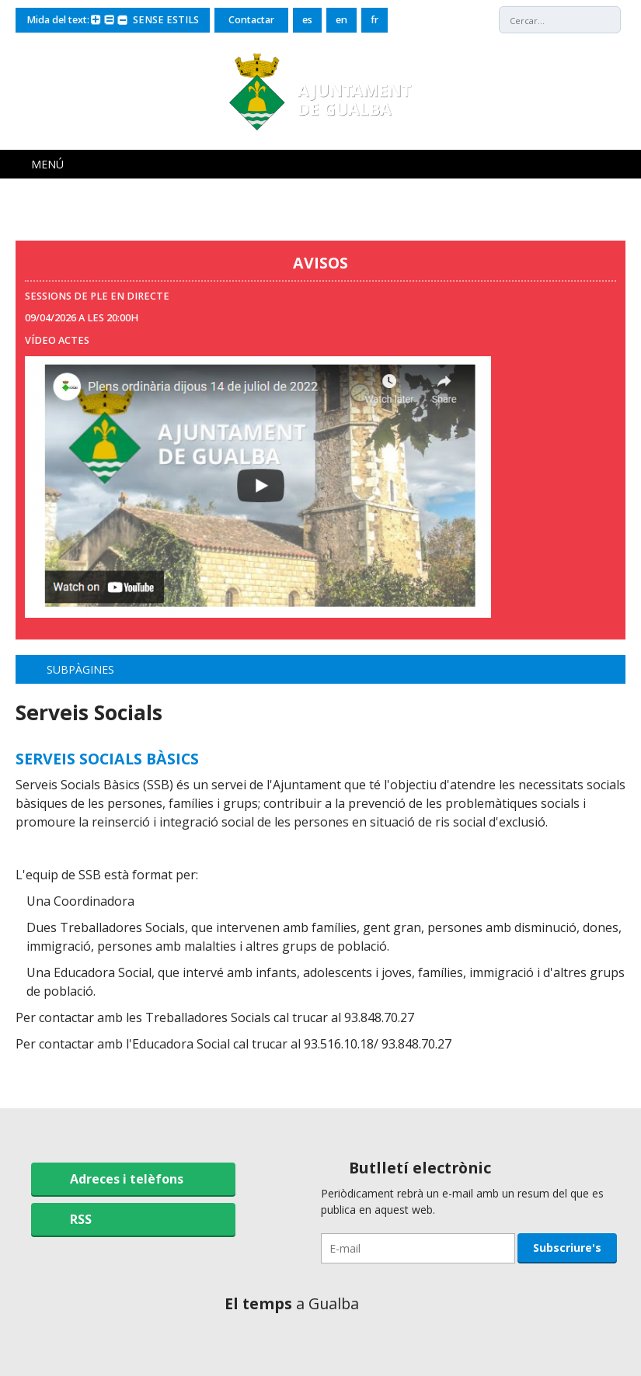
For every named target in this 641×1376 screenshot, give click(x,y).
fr (374, 19)
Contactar (251, 19)
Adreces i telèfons (126, 1178)
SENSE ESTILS (166, 19)
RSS (81, 1219)
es (307, 19)
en (341, 19)
